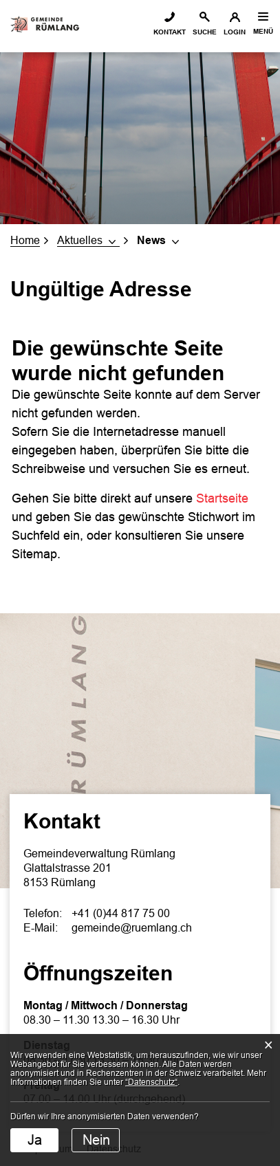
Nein (96, 1139)
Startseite (222, 498)
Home (25, 240)
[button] (88, 240)
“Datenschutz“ (151, 1082)
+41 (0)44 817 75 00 (121, 913)
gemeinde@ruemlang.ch (132, 928)
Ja (35, 1139)
